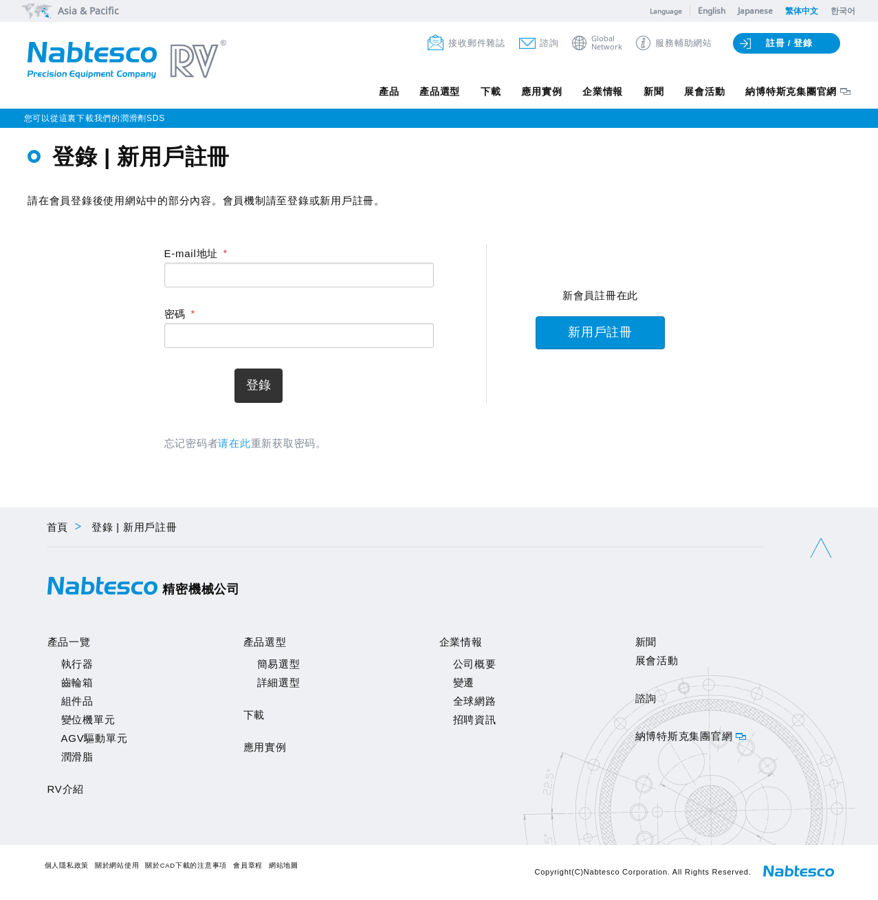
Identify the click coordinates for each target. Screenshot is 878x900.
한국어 (843, 11)
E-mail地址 (191, 253)
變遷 (464, 682)
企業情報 (602, 91)
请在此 (234, 443)
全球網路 (474, 701)
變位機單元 (88, 719)
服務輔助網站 (683, 43)
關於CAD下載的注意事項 (186, 865)
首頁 (58, 527)
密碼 (175, 314)
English (711, 11)
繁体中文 (801, 11)
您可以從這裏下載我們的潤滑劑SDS (94, 118)
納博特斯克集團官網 (791, 91)
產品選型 (439, 91)
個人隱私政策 (67, 865)
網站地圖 (283, 865)
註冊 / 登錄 (789, 43)
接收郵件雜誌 (476, 43)
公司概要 (474, 664)
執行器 (77, 664)
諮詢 (549, 43)
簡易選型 (278, 664)
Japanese (755, 11)
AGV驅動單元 (94, 738)
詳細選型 (278, 682)
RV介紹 (66, 789)
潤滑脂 (77, 756)
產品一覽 (69, 642)
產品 (388, 91)
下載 (490, 91)
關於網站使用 (117, 865)
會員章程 (248, 865)
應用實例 (541, 91)
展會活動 (704, 91)
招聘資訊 (474, 719)
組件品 (77, 701)
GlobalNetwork (606, 43)
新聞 (654, 91)
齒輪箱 (77, 682)
